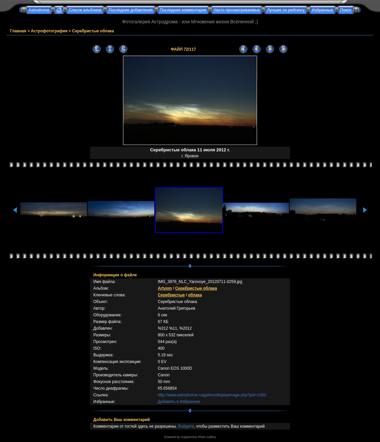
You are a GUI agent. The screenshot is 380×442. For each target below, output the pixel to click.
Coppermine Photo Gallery (198, 437)
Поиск (345, 10)
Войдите (186, 426)
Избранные (322, 10)
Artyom (165, 288)
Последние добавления (131, 10)
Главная (18, 31)
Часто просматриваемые (237, 10)
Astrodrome (39, 10)
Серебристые (171, 295)
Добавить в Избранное (179, 401)
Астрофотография (49, 31)
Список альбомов (85, 10)
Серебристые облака (93, 31)
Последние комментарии (183, 10)
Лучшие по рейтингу (285, 10)
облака (195, 295)
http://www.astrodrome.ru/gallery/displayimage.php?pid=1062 (212, 395)
